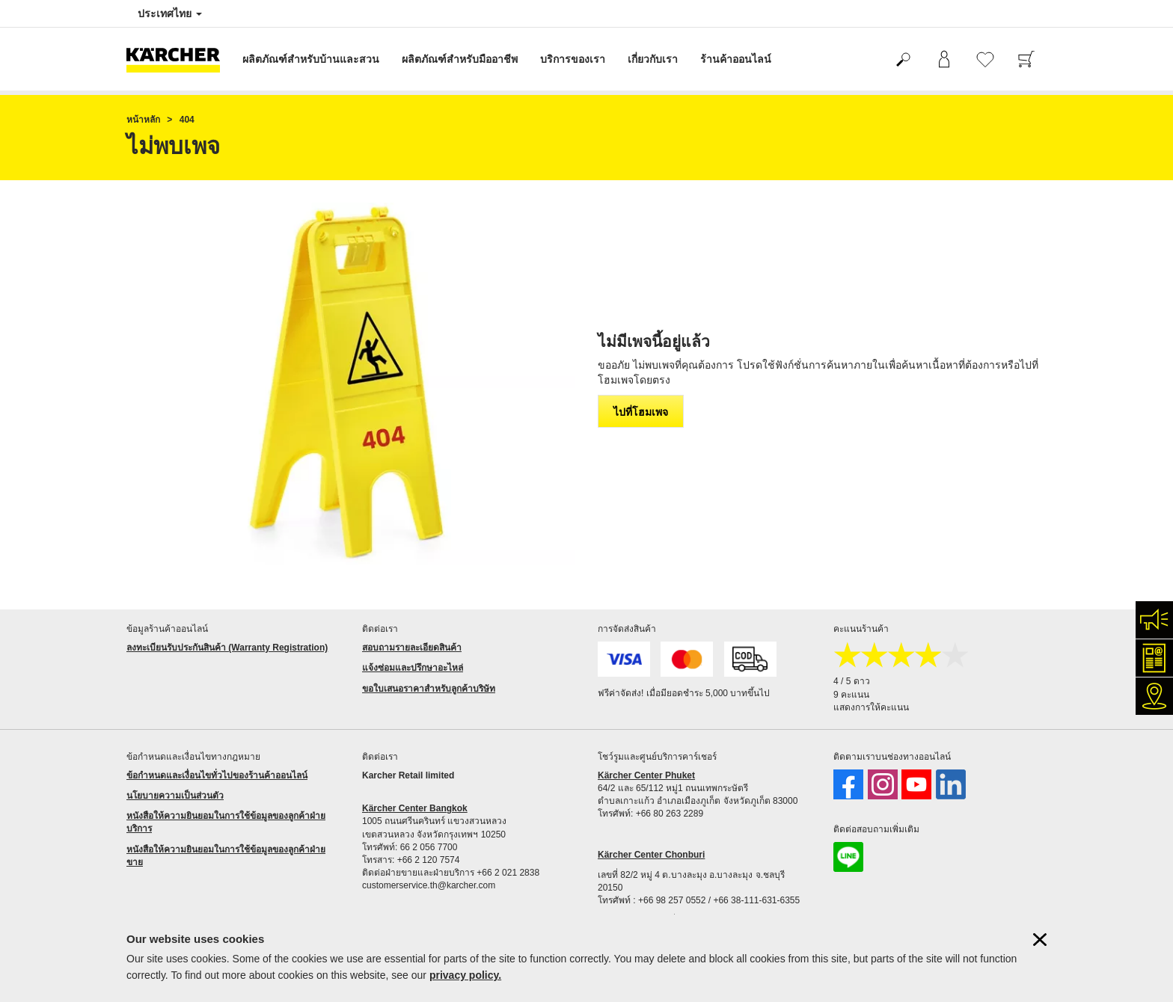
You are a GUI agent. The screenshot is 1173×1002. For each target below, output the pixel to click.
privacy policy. (465, 975)
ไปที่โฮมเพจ (640, 412)
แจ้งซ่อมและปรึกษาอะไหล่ (412, 668)
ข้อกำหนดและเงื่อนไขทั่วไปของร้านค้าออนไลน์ (216, 775)
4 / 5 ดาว (851, 681)
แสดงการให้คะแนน (871, 707)
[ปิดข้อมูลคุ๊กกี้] (1040, 939)
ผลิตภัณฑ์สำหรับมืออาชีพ (460, 59)
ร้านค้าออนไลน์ (735, 59)
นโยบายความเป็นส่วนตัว (175, 795)
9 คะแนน (851, 694)
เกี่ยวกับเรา (653, 59)
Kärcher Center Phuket (646, 775)
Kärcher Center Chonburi (651, 854)
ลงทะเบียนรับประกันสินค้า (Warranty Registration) (227, 647)
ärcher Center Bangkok (418, 808)
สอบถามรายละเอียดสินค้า (412, 647)
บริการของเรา (572, 59)
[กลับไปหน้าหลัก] (178, 59)
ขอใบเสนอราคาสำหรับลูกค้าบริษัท (428, 688)
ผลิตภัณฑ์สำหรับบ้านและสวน (310, 59)
